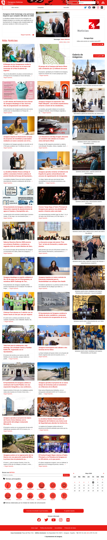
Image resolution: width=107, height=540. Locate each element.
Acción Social (30, 496)
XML (65, 42)
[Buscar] (98, 3)
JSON (61, 42)
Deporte (53, 496)
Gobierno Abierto (41, 496)
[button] (27, 35)
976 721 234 (93, 533)
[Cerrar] (77, 3)
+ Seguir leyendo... (44, 75)
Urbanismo (53, 486)
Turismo (64, 496)
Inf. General (8, 486)
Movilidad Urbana (41, 486)
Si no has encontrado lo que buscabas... (37, 511)
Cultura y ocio (19, 486)
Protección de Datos (70, 528)
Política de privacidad (46, 528)
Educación (19, 496)
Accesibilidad (58, 528)
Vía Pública (8, 496)
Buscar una (8, 472)
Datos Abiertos (65, 39)
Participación (30, 486)
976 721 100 (82, 533)
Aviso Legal (34, 528)
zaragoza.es (10, 4)
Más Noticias (10, 40)
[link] (73, 473)
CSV (68, 42)
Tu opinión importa (69, 511)
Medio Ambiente (64, 486)
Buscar (66, 475)
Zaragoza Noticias (15, 2)
